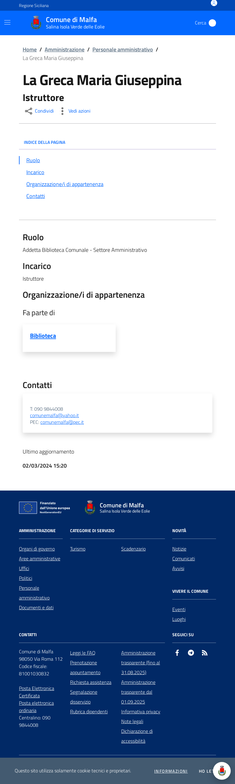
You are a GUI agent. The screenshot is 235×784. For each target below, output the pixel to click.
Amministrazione (64, 49)
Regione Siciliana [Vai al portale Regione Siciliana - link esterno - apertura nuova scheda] (34, 5)
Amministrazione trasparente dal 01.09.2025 (138, 691)
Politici (25, 578)
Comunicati (183, 558)
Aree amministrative (39, 558)
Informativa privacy (140, 711)
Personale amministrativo (122, 49)
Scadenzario (133, 548)
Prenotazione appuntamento (85, 667)
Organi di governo (37, 548)
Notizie (179, 548)
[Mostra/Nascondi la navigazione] (7, 22)
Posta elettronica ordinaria (36, 706)
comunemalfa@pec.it (62, 422)
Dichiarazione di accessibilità (137, 736)
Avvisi (178, 568)
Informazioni (171, 771)
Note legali (132, 721)
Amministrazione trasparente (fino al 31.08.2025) (140, 662)
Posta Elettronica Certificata (36, 692)
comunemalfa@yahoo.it (54, 415)
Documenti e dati (36, 607)
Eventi (178, 609)
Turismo (77, 548)
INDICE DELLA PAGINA (117, 142)
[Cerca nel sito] (212, 23)
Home (30, 49)
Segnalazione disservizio (83, 696)
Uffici (24, 568)
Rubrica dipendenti (89, 711)
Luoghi (179, 619)
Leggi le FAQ (82, 652)
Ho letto (209, 771)
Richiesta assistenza (90, 682)
